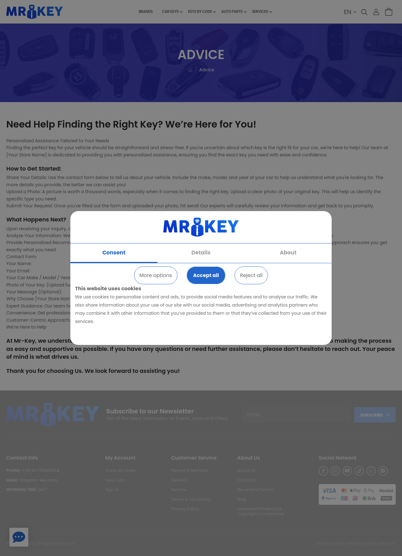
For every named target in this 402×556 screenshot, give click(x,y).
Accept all (206, 275)
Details (201, 252)
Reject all (251, 275)
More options (155, 275)
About (288, 252)
